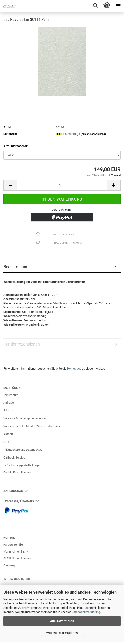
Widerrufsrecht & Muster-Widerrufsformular (31, 426)
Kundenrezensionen (21, 344)
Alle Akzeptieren (62, 621)
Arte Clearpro (60, 303)
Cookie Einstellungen (17, 472)
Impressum (10, 395)
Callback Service (14, 457)
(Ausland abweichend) (93, 134)
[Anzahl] (62, 185)
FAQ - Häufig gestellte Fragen (22, 465)
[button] (10, 185)
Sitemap (8, 410)
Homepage (74, 368)
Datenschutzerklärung (85, 612)
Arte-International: (15, 146)
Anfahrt (8, 434)
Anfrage (8, 402)
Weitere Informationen (62, 633)
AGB (6, 442)
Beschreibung (15, 266)
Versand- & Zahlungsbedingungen (25, 418)
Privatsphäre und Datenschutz (22, 449)
